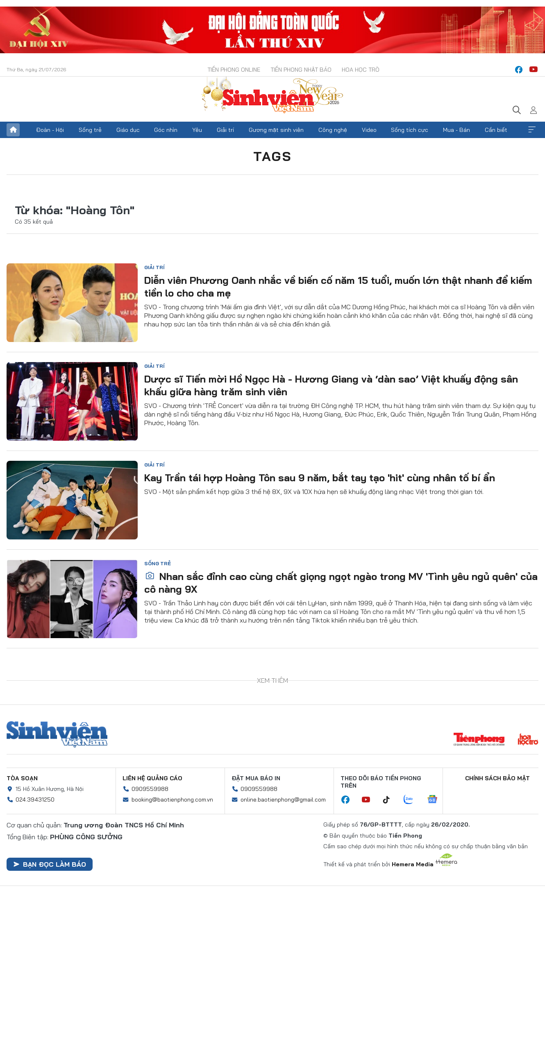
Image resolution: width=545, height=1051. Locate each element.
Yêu (197, 130)
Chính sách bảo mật (497, 778)
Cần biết (496, 130)
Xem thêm (531, 129)
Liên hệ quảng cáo (152, 778)
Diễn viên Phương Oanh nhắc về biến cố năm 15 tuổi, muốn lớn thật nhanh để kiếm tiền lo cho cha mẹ (338, 286)
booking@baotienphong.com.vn (172, 799)
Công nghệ (332, 130)
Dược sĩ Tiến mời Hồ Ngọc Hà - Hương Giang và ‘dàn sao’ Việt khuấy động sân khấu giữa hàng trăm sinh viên (331, 385)
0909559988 (150, 789)
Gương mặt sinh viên (276, 130)
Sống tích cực (409, 130)
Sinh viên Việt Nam (57, 734)
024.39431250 (35, 799)
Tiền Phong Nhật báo (301, 69)
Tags (272, 156)
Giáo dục (128, 130)
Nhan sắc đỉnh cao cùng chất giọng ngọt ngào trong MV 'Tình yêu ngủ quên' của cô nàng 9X (341, 582)
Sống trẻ (90, 130)
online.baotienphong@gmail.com (283, 799)
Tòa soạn (22, 778)
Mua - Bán (456, 130)
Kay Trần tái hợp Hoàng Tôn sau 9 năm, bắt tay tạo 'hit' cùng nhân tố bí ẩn (319, 477)
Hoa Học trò (360, 69)
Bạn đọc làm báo (49, 864)
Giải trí (225, 130)
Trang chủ (13, 129)
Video (369, 130)
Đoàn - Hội (50, 130)
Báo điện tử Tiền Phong (272, 96)
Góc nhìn (165, 130)
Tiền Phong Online (233, 69)
